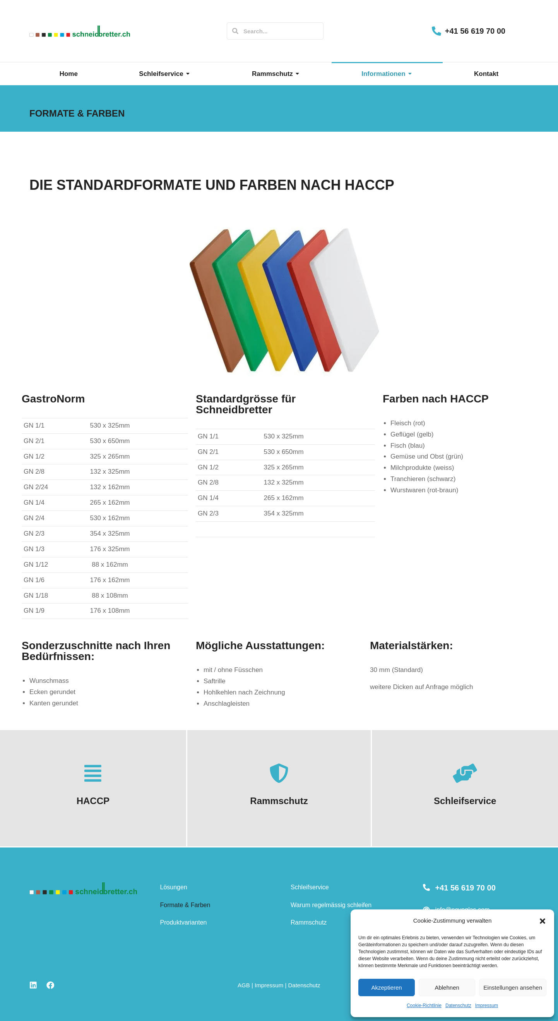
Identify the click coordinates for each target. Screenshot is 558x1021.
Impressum (486, 1005)
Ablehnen (447, 987)
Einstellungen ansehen (512, 987)
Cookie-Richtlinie (424, 1005)
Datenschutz (458, 1005)
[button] (542, 921)
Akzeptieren (386, 987)
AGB (244, 985)
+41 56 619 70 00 (475, 31)
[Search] (235, 31)
